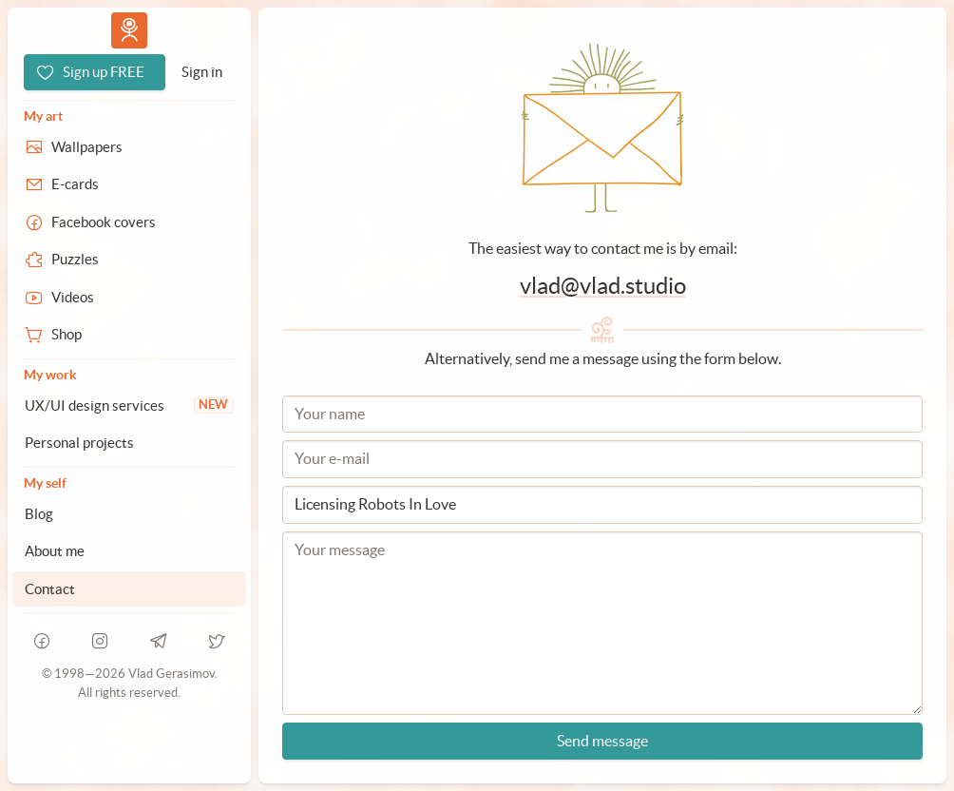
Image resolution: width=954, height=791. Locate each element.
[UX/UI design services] (129, 406)
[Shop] (129, 335)
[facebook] (41, 641)
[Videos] (129, 298)
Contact (50, 589)
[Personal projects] (129, 443)
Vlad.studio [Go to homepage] (129, 30)
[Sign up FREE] (94, 72)
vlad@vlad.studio (603, 286)
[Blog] (129, 514)
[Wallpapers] (129, 147)
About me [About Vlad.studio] (55, 551)
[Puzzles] (129, 259)
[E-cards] (129, 184)
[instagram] (100, 641)
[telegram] (158, 641)
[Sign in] (202, 72)
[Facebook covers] (129, 222)
